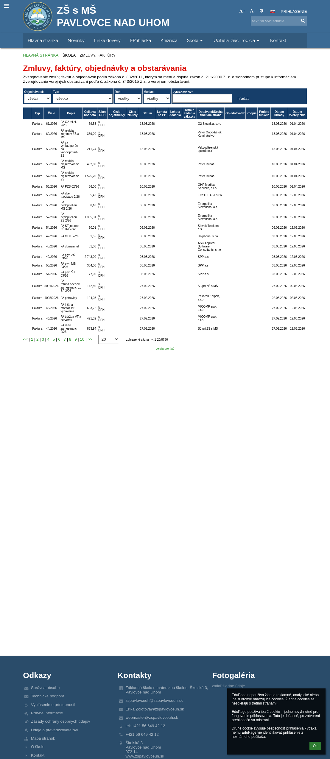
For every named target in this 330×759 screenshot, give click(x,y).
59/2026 (51, 149)
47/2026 (51, 236)
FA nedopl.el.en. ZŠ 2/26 (69, 217)
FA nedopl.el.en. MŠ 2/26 (69, 205)
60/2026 (51, 133)
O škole (37, 746)
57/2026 (51, 176)
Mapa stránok (43, 738)
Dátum (147, 113)
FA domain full (70, 246)
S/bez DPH (102, 113)
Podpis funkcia (264, 113)
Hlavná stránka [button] (43, 40)
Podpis (251, 113)
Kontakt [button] (278, 40)
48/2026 (51, 246)
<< (25, 339)
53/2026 (51, 205)
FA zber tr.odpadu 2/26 (70, 195)
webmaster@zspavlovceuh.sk (151, 717)
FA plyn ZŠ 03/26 (68, 256)
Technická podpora (47, 696)
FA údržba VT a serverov (71, 318)
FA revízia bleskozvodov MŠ (70, 164)
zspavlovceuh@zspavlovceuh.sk (154, 700)
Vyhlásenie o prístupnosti (53, 704)
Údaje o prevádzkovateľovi (54, 730)
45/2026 (51, 308)
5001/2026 (51, 286)
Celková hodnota (90, 113)
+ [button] (242, 11)
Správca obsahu (45, 687)
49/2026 (51, 256)
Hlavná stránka (40, 55)
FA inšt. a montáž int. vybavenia (68, 308)
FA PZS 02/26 (70, 186)
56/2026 (51, 186)
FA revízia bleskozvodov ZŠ (70, 176)
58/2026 (51, 164)
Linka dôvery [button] (107, 40)
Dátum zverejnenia (297, 113)
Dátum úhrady (279, 113)
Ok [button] (315, 746)
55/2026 (51, 195)
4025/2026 (51, 298)
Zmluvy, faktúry (98, 55)
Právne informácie (47, 713)
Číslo (51, 113)
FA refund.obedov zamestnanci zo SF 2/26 (71, 285)
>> (90, 339)
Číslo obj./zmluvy (117, 113)
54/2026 (51, 227)
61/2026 (51, 123)
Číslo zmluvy (132, 113)
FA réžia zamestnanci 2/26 (69, 328)
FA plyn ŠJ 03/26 (68, 274)
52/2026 (51, 217)
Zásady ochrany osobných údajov (60, 721)
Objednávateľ (235, 113)
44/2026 (51, 328)
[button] (272, 11)
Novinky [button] (76, 40)
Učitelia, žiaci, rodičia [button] (237, 40)
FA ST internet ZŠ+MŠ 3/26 (70, 227)
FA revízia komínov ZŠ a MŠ (70, 134)
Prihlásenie (294, 11)
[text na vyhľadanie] (278, 21)
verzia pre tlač (165, 348)
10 (82, 339)
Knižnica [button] (169, 40)
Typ (37, 113)
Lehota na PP (162, 113)
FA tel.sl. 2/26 (70, 236)
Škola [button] (195, 40)
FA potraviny (69, 298)
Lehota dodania (175, 113)
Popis (71, 113)
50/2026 (51, 265)
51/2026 (51, 274)
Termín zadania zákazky (189, 113)
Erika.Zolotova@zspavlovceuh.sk (154, 709)
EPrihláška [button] (140, 40)
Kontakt (37, 755)
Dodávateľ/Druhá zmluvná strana (211, 113)
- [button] (252, 11)
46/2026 (51, 318)
